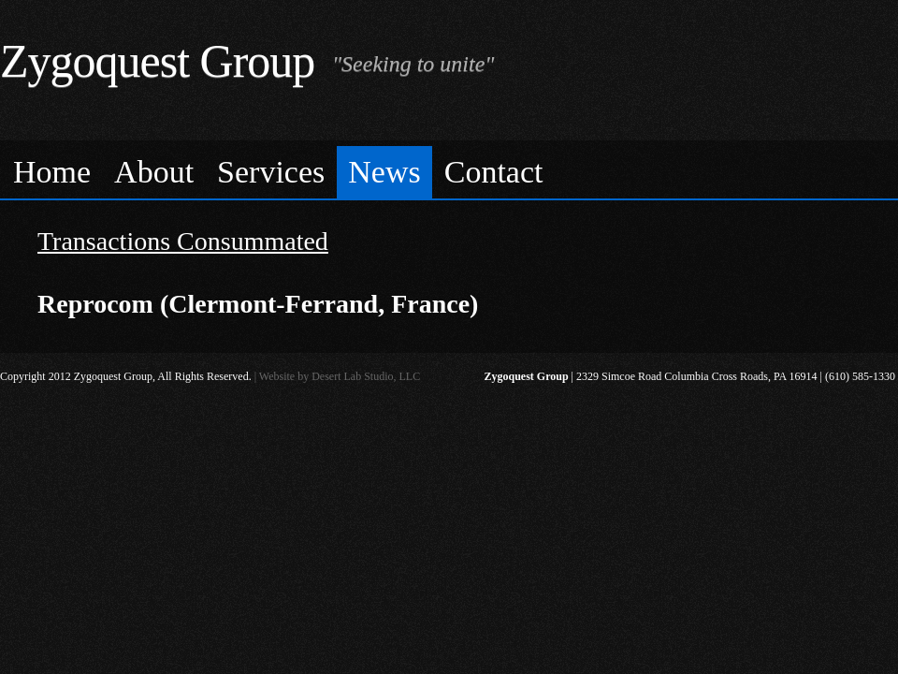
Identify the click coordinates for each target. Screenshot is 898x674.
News (384, 171)
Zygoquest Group (157, 61)
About (154, 171)
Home (52, 171)
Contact (493, 171)
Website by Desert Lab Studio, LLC (339, 376)
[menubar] (449, 169)
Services (271, 171)
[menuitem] (52, 172)
